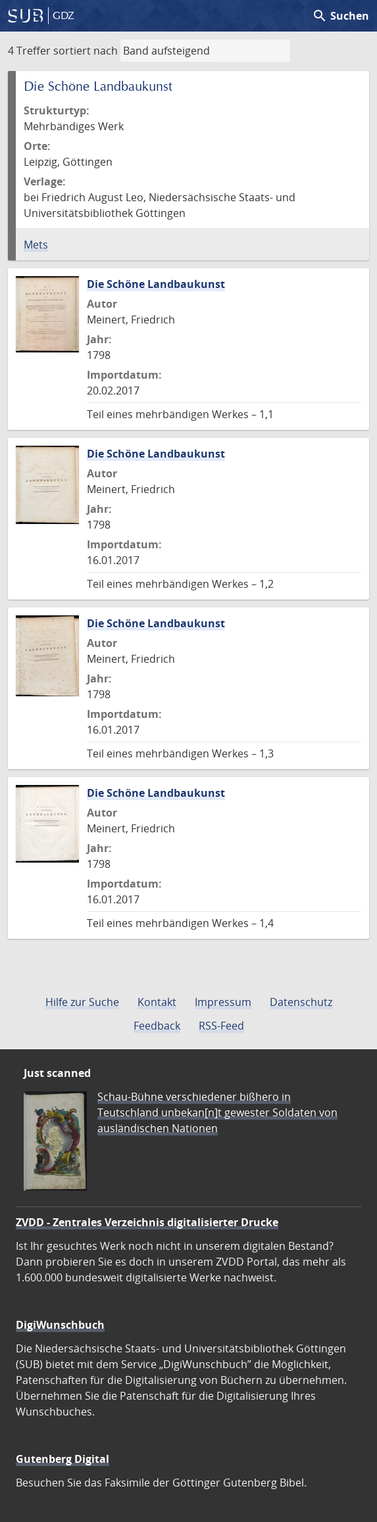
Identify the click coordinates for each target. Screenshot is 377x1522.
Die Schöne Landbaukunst (156, 284)
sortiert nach (85, 50)
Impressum (223, 1002)
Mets (36, 244)
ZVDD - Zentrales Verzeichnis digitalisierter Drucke (147, 1222)
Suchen (340, 16)
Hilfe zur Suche (82, 1002)
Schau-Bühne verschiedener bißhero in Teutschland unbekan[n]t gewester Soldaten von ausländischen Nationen (217, 1112)
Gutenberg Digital (62, 1459)
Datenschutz (301, 1002)
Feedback (157, 1025)
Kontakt (157, 1002)
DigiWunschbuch (60, 1325)
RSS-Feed (221, 1025)
